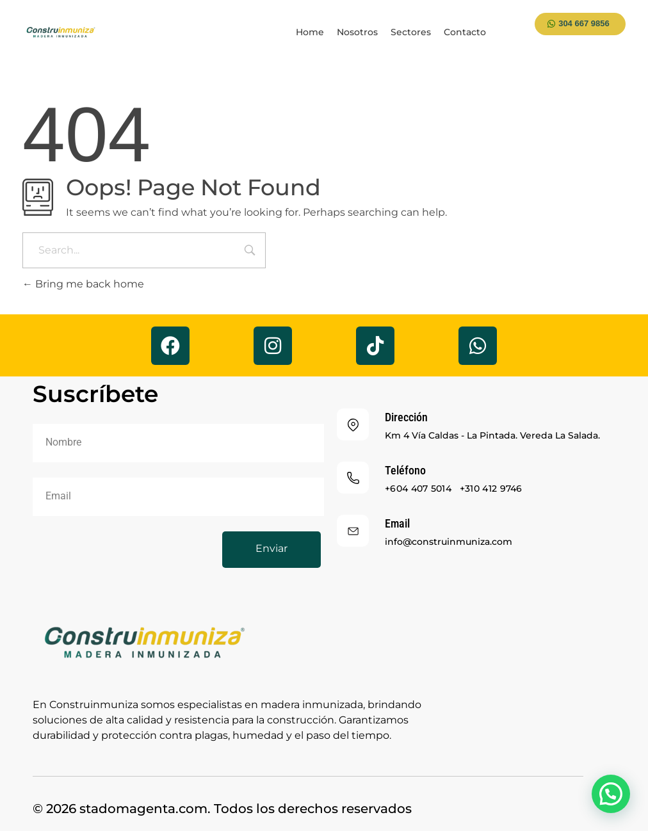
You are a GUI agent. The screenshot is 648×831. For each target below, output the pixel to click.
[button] (611, 794)
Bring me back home (83, 284)
